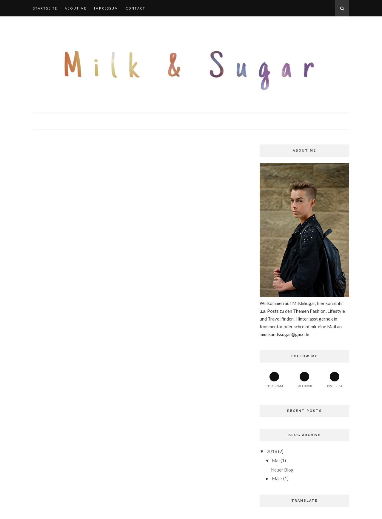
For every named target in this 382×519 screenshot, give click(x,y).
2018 (272, 451)
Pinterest (334, 380)
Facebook (304, 380)
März (277, 478)
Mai (276, 460)
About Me (76, 8)
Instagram (274, 380)
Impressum (106, 8)
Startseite (45, 8)
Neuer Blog (282, 469)
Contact (135, 8)
